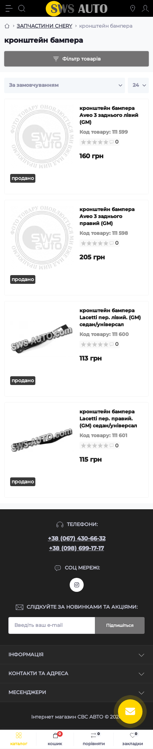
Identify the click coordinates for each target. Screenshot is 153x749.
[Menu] (9, 8)
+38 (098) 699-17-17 (76, 548)
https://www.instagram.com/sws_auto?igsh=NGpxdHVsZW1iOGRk (76, 585)
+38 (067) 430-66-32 (76, 538)
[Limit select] (138, 85)
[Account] (145, 8)
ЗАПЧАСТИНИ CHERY (44, 26)
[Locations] (132, 8)
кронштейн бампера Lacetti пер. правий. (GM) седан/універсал (108, 418)
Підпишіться (119, 625)
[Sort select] (64, 85)
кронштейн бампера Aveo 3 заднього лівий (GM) (108, 115)
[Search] (21, 8)
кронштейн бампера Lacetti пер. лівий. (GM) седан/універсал (110, 317)
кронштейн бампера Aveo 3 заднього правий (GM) (106, 216)
